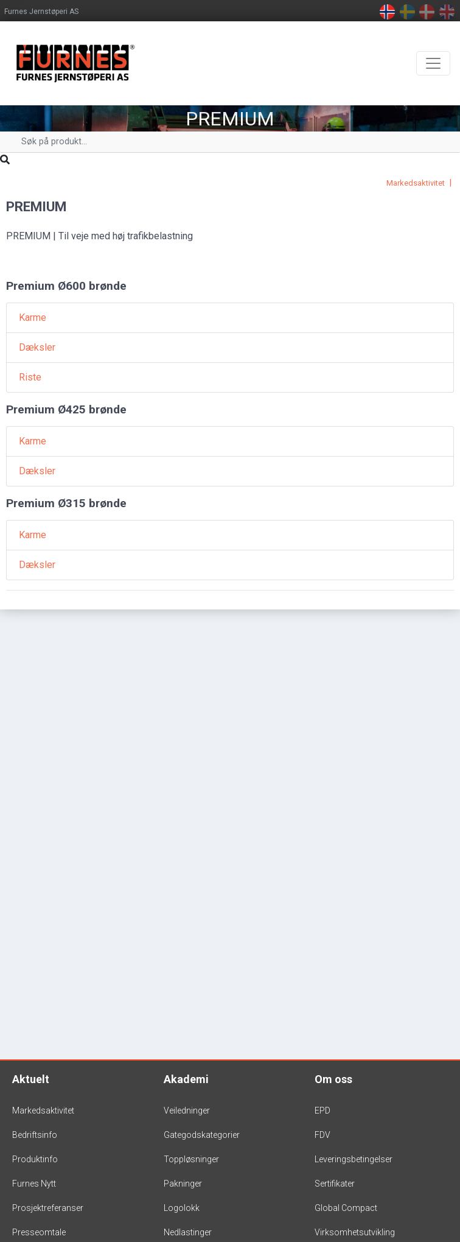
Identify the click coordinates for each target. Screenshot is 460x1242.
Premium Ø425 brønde (66, 409)
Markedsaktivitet (415, 183)
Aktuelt (30, 1079)
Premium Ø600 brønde (66, 286)
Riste (30, 377)
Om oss (333, 1079)
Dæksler (37, 347)
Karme (32, 317)
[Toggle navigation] (433, 63)
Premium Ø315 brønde (66, 503)
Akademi (186, 1079)
